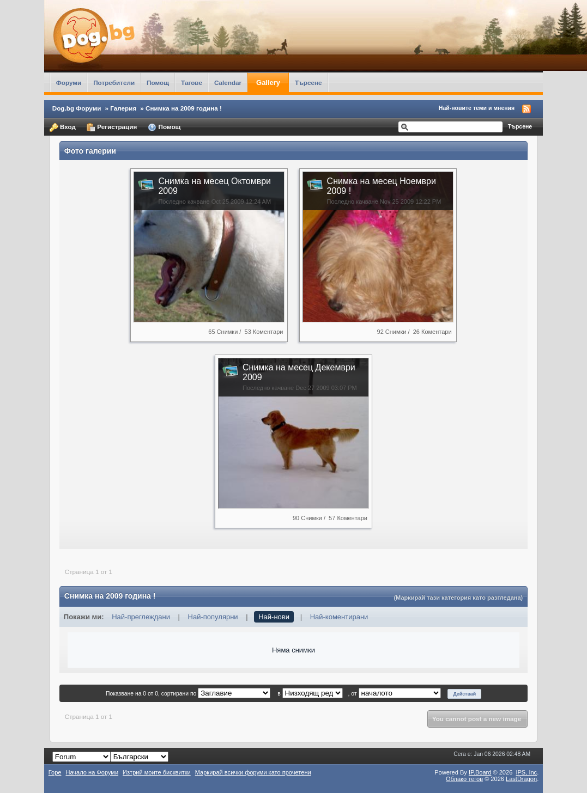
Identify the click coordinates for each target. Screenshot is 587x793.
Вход (63, 127)
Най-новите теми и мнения (477, 108)
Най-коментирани (339, 617)
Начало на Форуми (91, 772)
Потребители (114, 82)
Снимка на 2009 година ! (184, 108)
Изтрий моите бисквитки (157, 772)
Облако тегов (464, 779)
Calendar (227, 82)
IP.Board (480, 772)
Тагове (191, 82)
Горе (55, 772)
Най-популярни (213, 617)
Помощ (158, 82)
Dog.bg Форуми (76, 108)
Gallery (268, 82)
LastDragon (521, 779)
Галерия (123, 108)
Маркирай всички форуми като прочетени (253, 772)
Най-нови (273, 617)
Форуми (68, 82)
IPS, (526, 772)
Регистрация (112, 127)
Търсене (308, 82)
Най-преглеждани (141, 617)
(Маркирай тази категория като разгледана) (458, 597)
